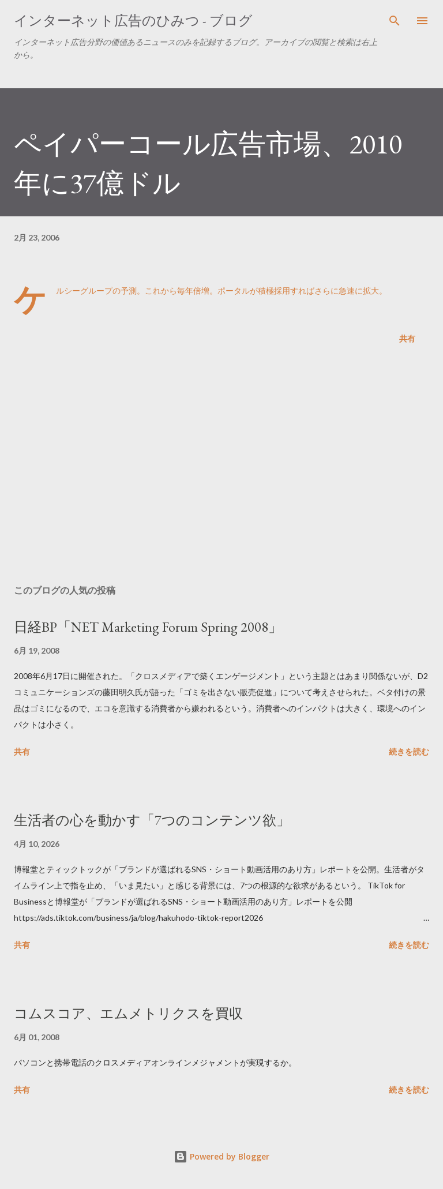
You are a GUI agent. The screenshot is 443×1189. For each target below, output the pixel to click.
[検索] (394, 21)
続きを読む (409, 751)
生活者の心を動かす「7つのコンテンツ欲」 (152, 820)
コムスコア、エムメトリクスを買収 (128, 1013)
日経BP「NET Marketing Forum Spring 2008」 (148, 627)
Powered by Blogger (221, 1156)
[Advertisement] (221, 466)
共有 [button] (407, 338)
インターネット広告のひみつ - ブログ (133, 20)
